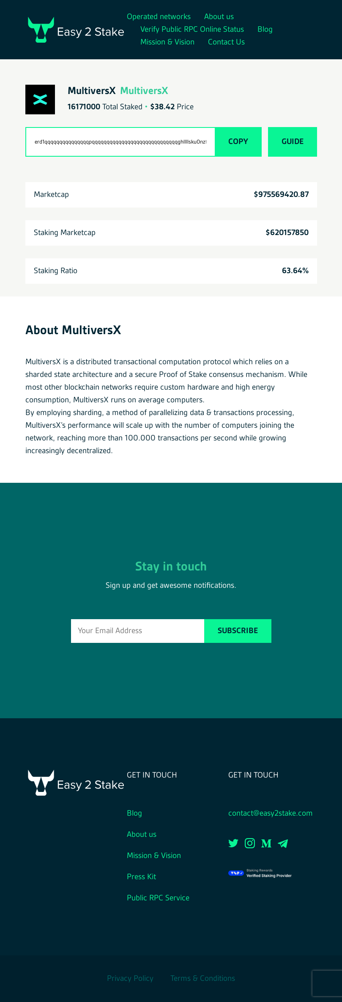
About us (219, 17)
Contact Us (226, 42)
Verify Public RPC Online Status (192, 29)
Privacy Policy (130, 978)
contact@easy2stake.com (270, 813)
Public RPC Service (158, 898)
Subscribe (238, 631)
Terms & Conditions (202, 978)
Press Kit (141, 877)
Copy (238, 142)
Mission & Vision (167, 42)
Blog (265, 29)
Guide (293, 142)
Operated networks (159, 17)
